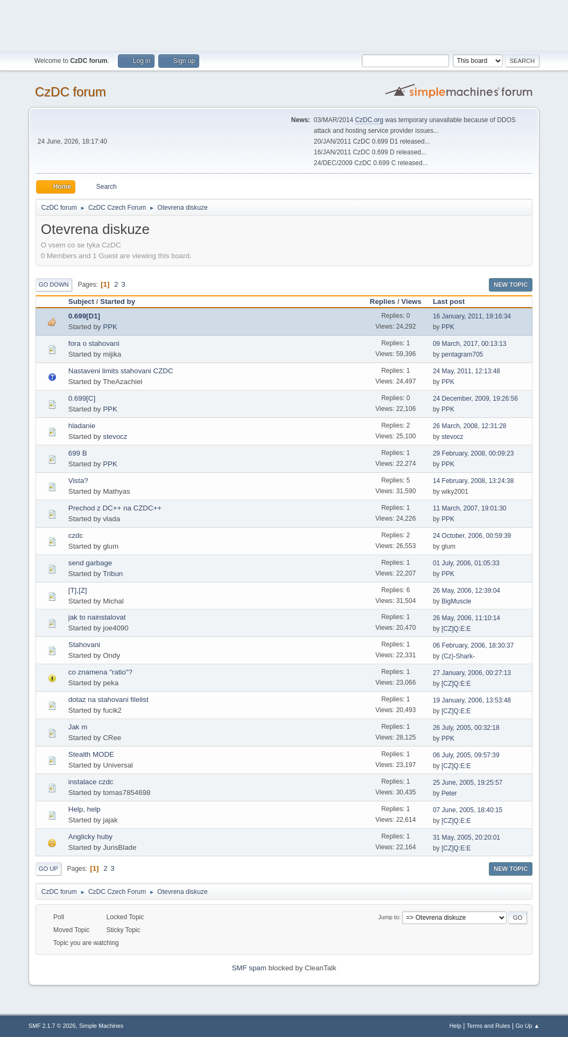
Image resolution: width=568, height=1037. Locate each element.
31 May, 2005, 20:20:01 (466, 837)
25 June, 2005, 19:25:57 (467, 782)
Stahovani (84, 645)
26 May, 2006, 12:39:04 (466, 590)
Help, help (84, 809)
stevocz (115, 436)
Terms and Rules (488, 1025)
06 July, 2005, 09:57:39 (466, 755)
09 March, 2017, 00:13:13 (470, 343)
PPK (110, 327)
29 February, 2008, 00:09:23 (473, 453)
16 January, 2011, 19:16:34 (472, 316)
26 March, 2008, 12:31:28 (470, 426)
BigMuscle (456, 601)
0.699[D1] (84, 316)
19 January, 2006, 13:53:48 (472, 700)
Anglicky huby (90, 837)
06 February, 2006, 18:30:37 (473, 645)
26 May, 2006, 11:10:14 (466, 618)
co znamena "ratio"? (100, 672)
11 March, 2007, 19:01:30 (470, 508)
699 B (77, 453)
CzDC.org (369, 120)
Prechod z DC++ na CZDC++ (115, 508)
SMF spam (249, 968)
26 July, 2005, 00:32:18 (466, 727)
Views (411, 301)
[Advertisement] (284, 24)
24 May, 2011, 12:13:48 (466, 371)
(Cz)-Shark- (458, 656)
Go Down (54, 284)
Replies (382, 301)
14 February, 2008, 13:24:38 (473, 481)
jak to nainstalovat (97, 617)
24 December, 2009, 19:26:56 (475, 398)
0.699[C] (81, 398)
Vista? (78, 481)
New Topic (511, 284)
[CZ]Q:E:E (456, 629)
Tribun (113, 574)
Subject (81, 301)
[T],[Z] (77, 590)
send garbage (90, 563)
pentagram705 (462, 354)
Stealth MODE (91, 754)
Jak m (78, 727)
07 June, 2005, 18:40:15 (467, 810)
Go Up (48, 868)
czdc (75, 535)
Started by (117, 301)
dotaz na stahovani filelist (108, 699)
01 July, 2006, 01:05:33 (466, 563)
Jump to (388, 917)
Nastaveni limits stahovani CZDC (120, 371)
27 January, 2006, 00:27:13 (472, 673)
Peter (449, 793)
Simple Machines (101, 1025)
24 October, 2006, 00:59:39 (472, 535)
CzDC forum (70, 91)
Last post (453, 301)
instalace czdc (91, 782)
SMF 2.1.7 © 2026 (52, 1025)
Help (455, 1025)
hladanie (81, 426)
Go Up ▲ (527, 1025)
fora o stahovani (94, 343)
